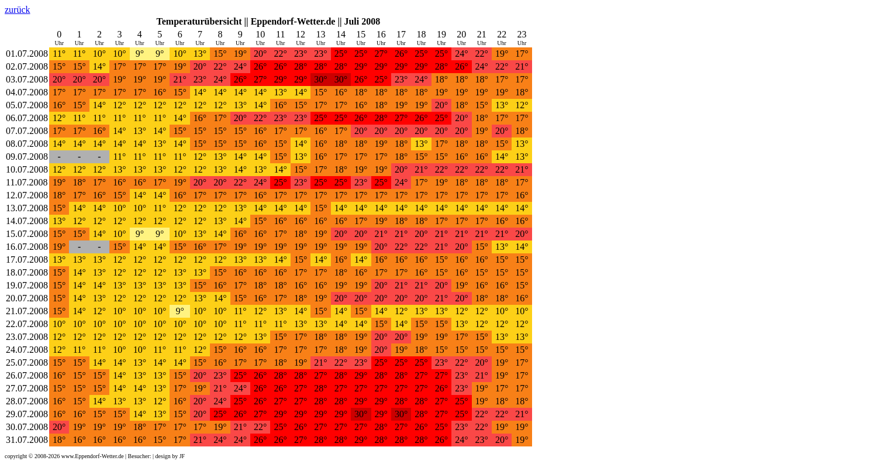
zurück (17, 10)
